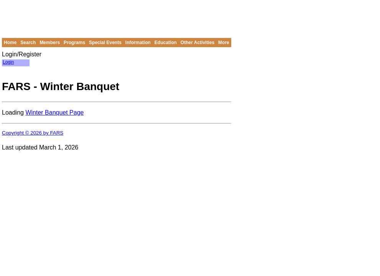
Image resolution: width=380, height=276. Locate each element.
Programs (74, 42)
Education (166, 42)
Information (138, 42)
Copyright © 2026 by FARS (32, 133)
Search (28, 42)
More (223, 42)
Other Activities (197, 42)
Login (8, 62)
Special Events (105, 42)
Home (10, 42)
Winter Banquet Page (54, 112)
